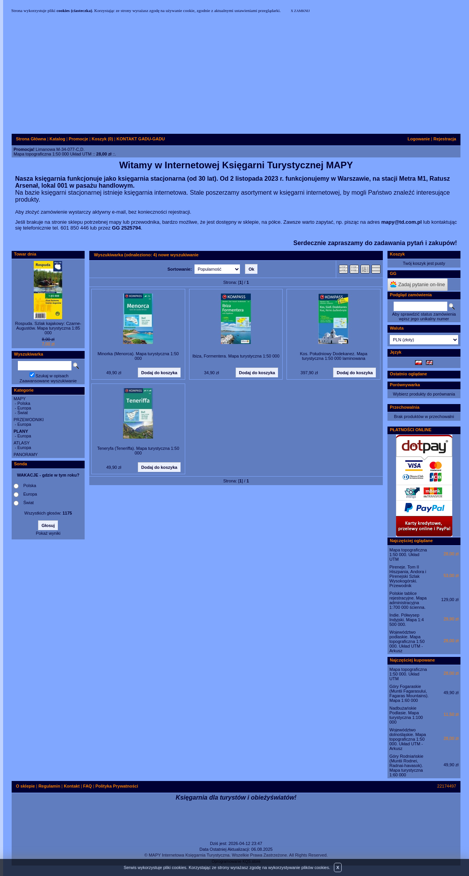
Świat (22, 412)
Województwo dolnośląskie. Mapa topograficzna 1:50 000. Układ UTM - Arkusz (407, 739)
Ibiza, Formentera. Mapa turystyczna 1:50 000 (235, 356)
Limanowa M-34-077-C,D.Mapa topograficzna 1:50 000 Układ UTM (53, 151)
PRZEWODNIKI (29, 419)
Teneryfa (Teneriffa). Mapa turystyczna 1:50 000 (138, 450)
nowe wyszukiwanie (178, 254)
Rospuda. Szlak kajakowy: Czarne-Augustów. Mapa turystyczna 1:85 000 (48, 328)
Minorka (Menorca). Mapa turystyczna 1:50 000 (138, 356)
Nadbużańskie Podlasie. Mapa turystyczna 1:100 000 (406, 715)
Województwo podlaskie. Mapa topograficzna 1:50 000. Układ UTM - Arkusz (407, 641)
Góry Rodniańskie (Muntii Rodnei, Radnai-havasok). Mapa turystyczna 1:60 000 (406, 765)
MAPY (20, 398)
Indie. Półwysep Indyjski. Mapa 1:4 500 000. (406, 620)
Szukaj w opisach (52, 375)
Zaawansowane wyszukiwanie (47, 380)
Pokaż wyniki (48, 533)
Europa (24, 408)
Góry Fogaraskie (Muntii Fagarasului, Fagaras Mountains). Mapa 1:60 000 (409, 693)
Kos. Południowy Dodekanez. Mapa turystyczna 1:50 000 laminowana (334, 356)
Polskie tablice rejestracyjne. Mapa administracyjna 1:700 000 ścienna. (408, 600)
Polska (23, 403)
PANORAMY (26, 454)
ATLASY (22, 443)
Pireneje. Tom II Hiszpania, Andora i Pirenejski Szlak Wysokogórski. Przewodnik (407, 576)
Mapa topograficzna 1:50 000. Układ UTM (408, 555)
